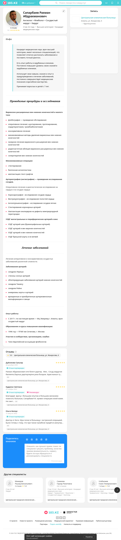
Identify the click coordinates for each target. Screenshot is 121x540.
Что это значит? (32, 538)
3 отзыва (13, 28)
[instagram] (57, 517)
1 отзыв (102, 486)
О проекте (13, 521)
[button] (31, 3)
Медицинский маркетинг (63, 521)
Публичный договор (103, 521)
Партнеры (44, 524)
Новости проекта (26, 521)
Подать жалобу (55, 524)
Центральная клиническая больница (98, 17)
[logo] (10, 3)
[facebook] (60, 517)
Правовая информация (85, 521)
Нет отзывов (61, 486)
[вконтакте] (64, 517)
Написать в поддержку (72, 524)
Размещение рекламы (43, 521)
